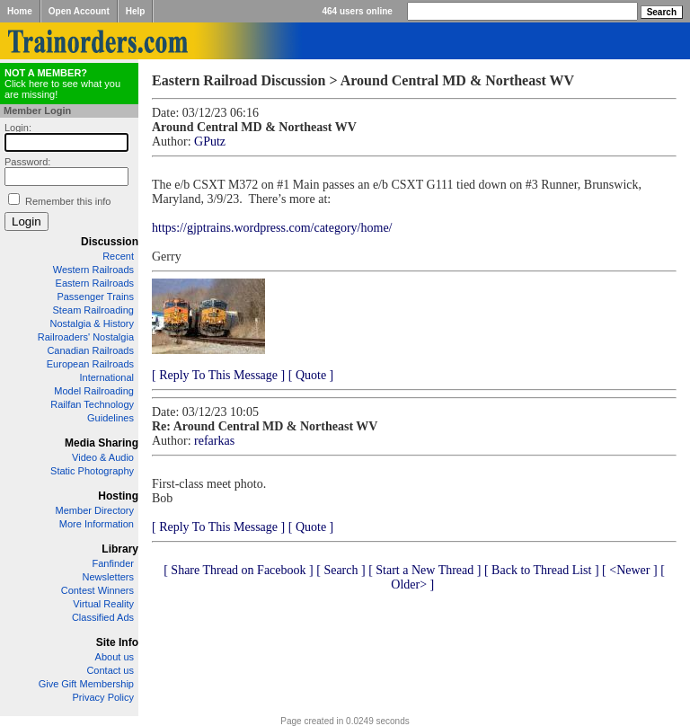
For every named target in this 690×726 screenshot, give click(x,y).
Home (19, 11)
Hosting (118, 496)
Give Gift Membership (86, 683)
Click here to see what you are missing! (62, 83)
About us (114, 656)
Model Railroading (94, 390)
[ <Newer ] (630, 570)
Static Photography (92, 470)
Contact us (110, 670)
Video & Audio (103, 457)
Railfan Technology (92, 404)
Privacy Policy (103, 697)
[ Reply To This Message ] (218, 375)
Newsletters (108, 576)
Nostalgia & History (91, 323)
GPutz (210, 141)
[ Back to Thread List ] (541, 570)
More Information (96, 523)
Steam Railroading (94, 310)
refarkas (214, 440)
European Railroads (90, 364)
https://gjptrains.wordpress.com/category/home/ (272, 228)
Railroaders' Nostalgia (86, 337)
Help (136, 11)
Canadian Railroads (90, 350)
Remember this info (68, 201)
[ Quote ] (311, 375)
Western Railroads (93, 269)
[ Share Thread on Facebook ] (239, 570)
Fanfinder (113, 563)
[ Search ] (340, 570)
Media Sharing (101, 443)
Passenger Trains (95, 296)
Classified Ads (103, 617)
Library (120, 549)
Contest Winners (97, 590)
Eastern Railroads (95, 283)
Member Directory (95, 510)
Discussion (109, 241)
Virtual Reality (103, 603)
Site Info (117, 642)
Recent (118, 256)
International (106, 377)
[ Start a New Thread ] (424, 570)
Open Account (79, 11)
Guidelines (110, 417)
